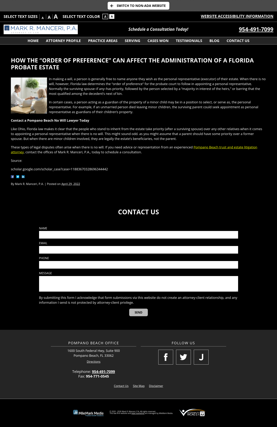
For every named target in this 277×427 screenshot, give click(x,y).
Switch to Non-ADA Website (141, 5)
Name (43, 228)
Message (45, 273)
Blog (214, 40)
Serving (132, 40)
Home (33, 40)
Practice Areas (103, 40)
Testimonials (189, 40)
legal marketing (138, 413)
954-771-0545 (97, 376)
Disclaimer (156, 386)
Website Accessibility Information (237, 16)
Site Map (139, 386)
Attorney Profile (63, 40)
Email (43, 243)
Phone (44, 258)
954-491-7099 (256, 29)
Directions (94, 362)
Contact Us (238, 40)
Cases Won (157, 40)
